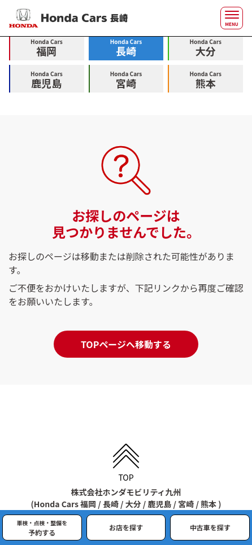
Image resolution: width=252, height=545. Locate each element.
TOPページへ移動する (126, 344)
